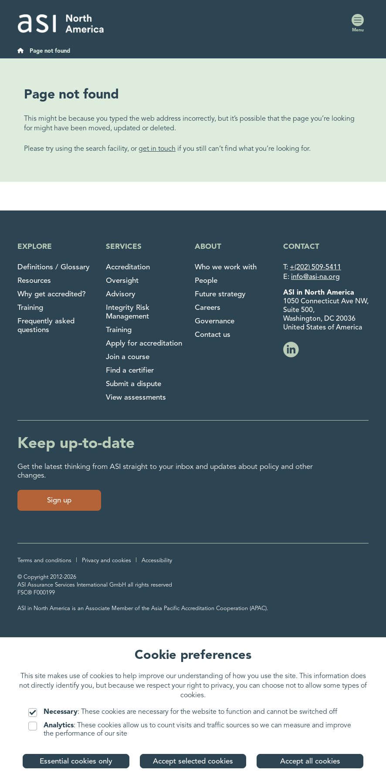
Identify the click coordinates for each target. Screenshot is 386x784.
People (206, 281)
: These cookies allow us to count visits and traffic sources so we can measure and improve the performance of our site (189, 729)
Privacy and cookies (106, 560)
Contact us (212, 335)
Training (30, 308)
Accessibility (157, 560)
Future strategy (220, 294)
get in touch (157, 149)
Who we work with (226, 267)
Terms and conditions (44, 560)
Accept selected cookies (193, 761)
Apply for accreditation (144, 343)
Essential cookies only (76, 761)
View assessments (136, 397)
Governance (214, 321)
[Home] (20, 51)
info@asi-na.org (315, 277)
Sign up (59, 500)
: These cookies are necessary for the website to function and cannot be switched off (182, 712)
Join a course (127, 357)
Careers (207, 308)
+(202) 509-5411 (315, 267)
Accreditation (128, 267)
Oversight (122, 281)
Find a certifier (130, 370)
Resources (34, 281)
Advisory (120, 294)
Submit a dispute (133, 384)
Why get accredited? (51, 294)
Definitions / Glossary (53, 267)
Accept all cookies (310, 761)
